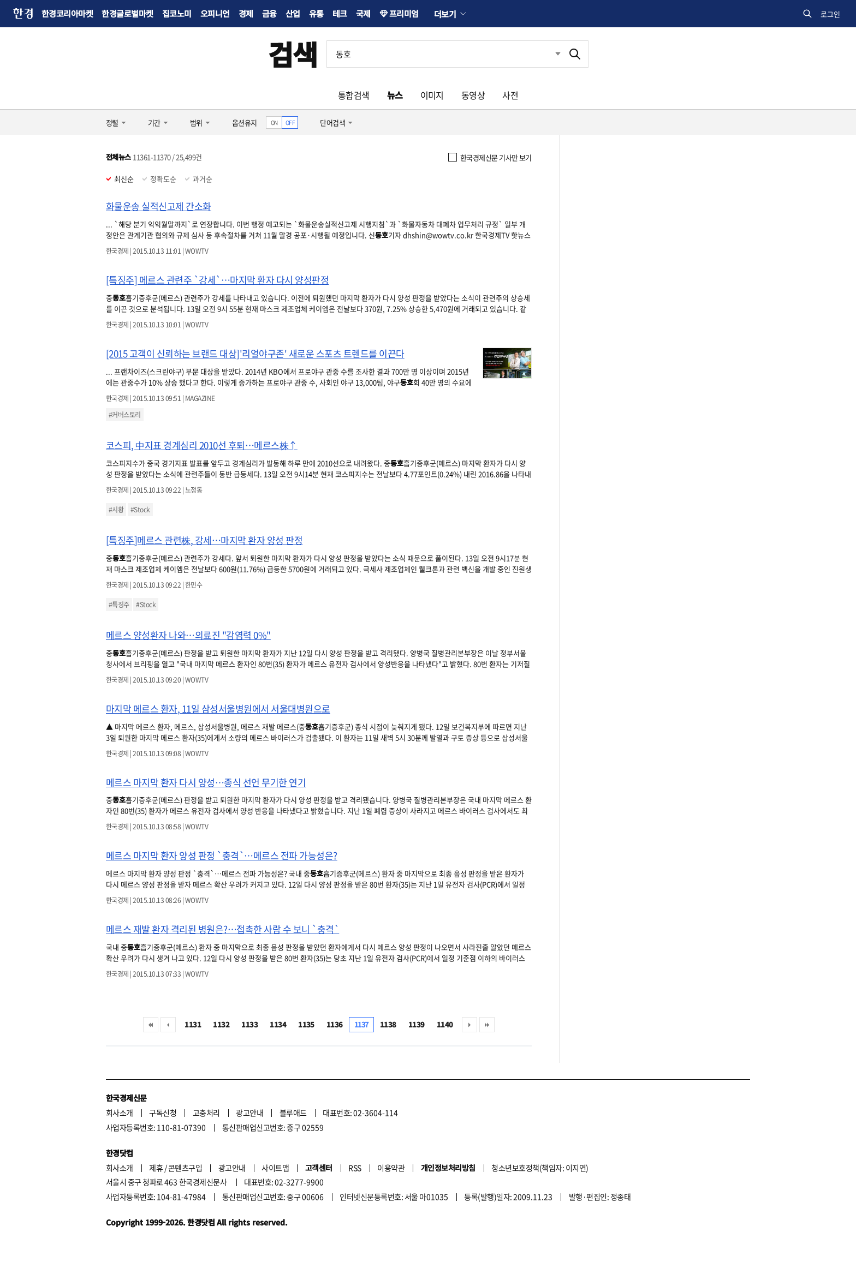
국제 (363, 13)
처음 (150, 1024)
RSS (354, 1167)
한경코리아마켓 (67, 13)
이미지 (432, 94)
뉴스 (395, 94)
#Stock (140, 510)
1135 (306, 1024)
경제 (246, 13)
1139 (416, 1024)
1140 (445, 1024)
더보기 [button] (445, 14)
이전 (168, 1024)
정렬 (112, 122)
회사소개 (119, 1112)
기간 (154, 122)
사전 (510, 94)
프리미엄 (404, 13)
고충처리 (206, 1112)
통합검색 (354, 94)
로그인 (830, 14)
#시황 (116, 510)
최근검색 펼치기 (550, 54)
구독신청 (162, 1112)
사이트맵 (275, 1167)
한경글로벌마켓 (127, 13)
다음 (469, 1024)
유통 (316, 13)
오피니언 (215, 13)
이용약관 (391, 1167)
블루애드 (293, 1112)
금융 (269, 13)
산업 (293, 13)
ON (274, 122)
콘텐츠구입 (185, 1167)
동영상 (473, 94)
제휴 (156, 1167)
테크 (339, 13)
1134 (278, 1024)
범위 (196, 122)
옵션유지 (244, 122)
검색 (293, 54)
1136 (334, 1024)
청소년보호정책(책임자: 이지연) (539, 1167)
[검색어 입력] (444, 54)
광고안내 (249, 1112)
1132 (221, 1024)
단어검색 (332, 122)
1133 (249, 1024)
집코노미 (177, 13)
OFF (290, 122)
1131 (193, 1024)
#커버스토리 (125, 415)
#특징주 (119, 604)
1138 (388, 1024)
